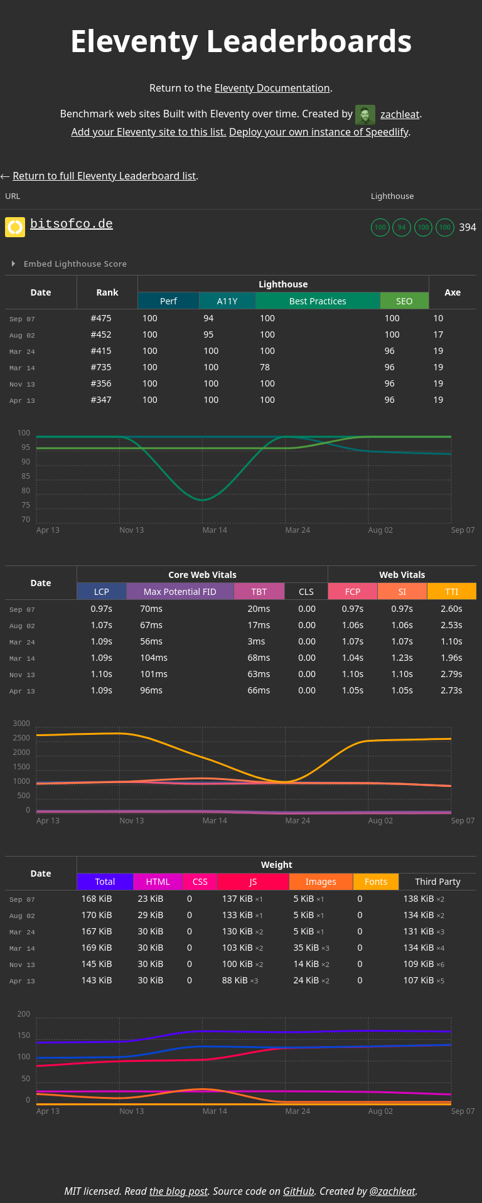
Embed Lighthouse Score (74, 263)
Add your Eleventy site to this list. (148, 132)
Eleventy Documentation (272, 88)
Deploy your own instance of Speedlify (318, 132)
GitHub (298, 1191)
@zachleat (392, 1191)
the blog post (178, 1191)
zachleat (387, 114)
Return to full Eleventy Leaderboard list (104, 176)
